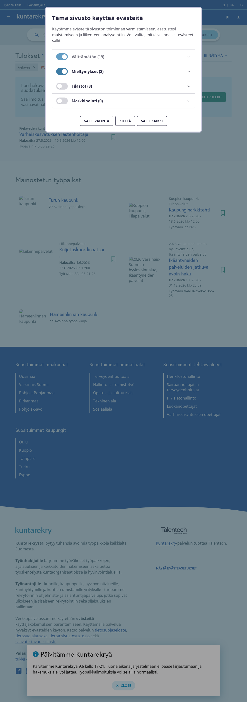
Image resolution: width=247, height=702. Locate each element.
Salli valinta (96, 121)
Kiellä (125, 121)
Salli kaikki (152, 121)
